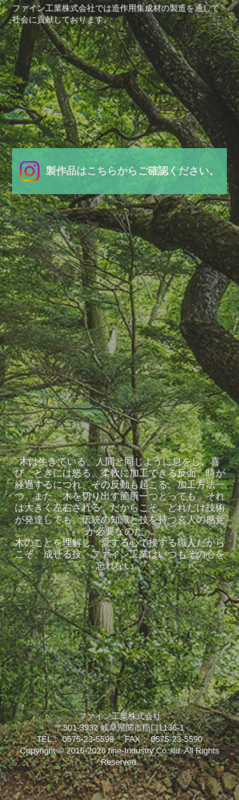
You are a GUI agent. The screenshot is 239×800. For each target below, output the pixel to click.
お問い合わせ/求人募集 (199, 338)
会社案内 (40, 296)
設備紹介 (119, 338)
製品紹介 (199, 296)
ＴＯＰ (119, 253)
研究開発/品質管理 (40, 338)
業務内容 (119, 296)
